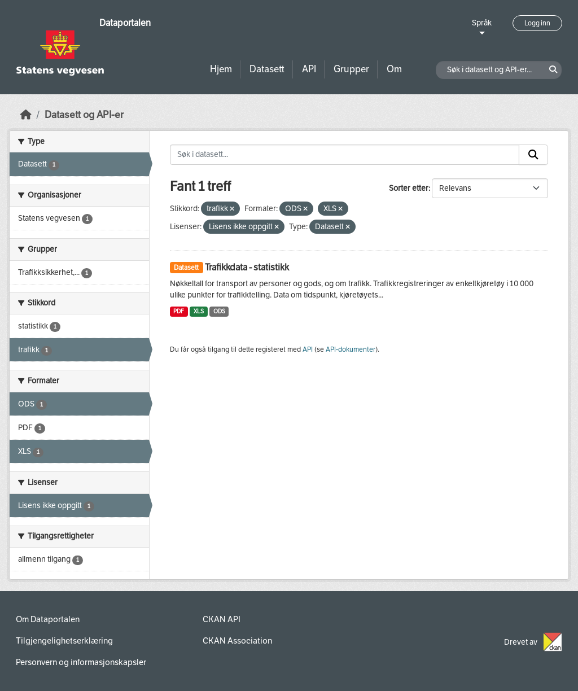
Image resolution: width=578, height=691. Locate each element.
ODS (219, 311)
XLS (199, 311)
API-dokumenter (350, 349)
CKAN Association (237, 641)
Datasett (266, 69)
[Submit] (533, 155)
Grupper (351, 69)
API (309, 69)
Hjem (221, 69)
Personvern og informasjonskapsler (81, 662)
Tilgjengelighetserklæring (64, 641)
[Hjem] (26, 115)
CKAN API (221, 619)
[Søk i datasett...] (345, 155)
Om (394, 69)
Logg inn (537, 23)
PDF (178, 311)
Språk (482, 23)
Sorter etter (408, 188)
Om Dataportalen (48, 619)
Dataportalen (125, 23)
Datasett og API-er (84, 115)
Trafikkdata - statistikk (247, 267)
